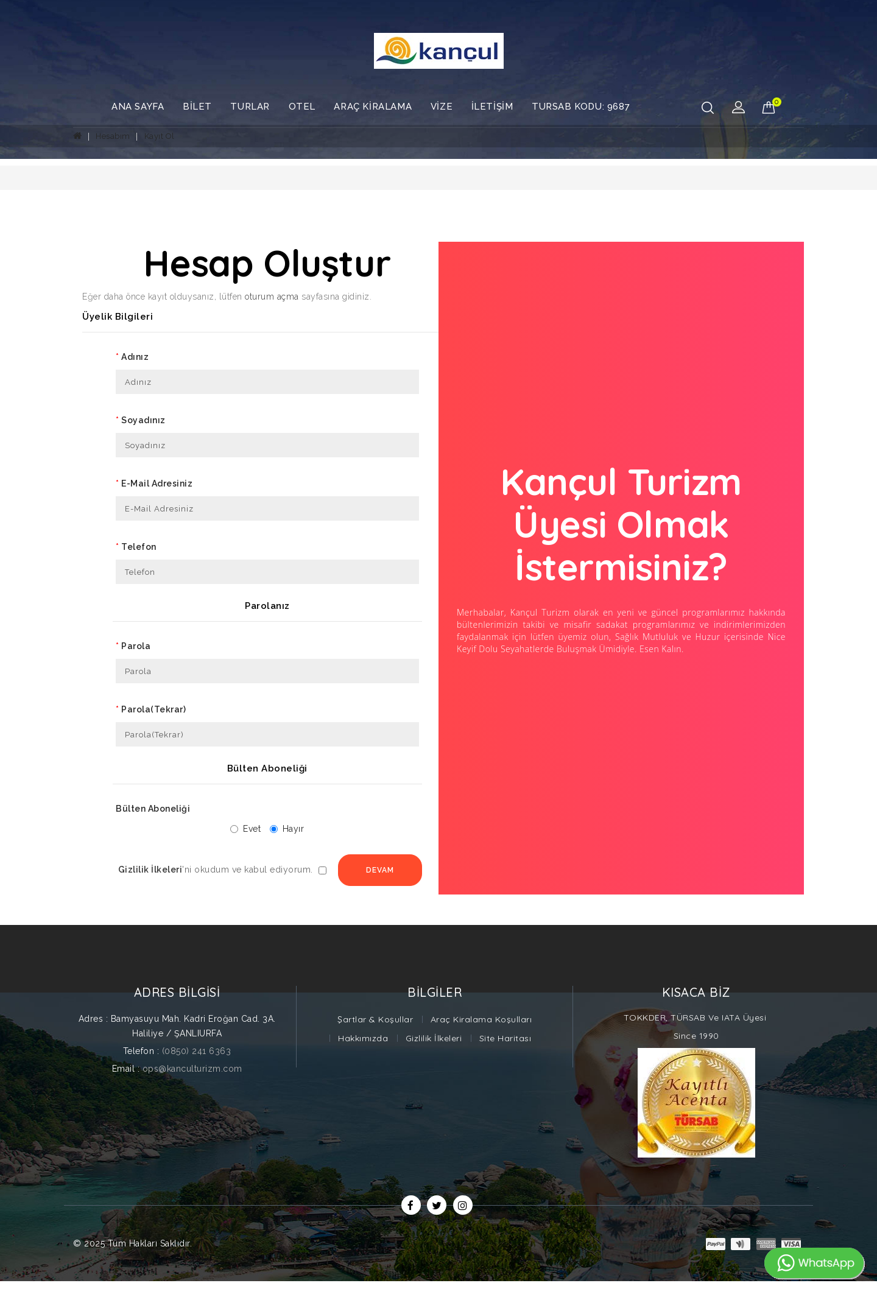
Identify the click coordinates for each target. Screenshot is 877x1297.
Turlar (250, 106)
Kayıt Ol (159, 136)
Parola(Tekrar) (153, 709)
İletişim (492, 106)
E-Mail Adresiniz (156, 483)
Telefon (139, 547)
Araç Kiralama (373, 106)
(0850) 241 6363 (196, 1067)
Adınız (135, 357)
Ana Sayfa (137, 106)
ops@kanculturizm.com (192, 1084)
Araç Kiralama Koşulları (481, 1035)
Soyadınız (143, 420)
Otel (302, 106)
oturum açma (272, 296)
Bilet (197, 106)
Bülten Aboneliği (153, 809)
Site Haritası (505, 1054)
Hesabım (113, 136)
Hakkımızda (363, 1054)
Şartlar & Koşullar (375, 1035)
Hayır (280, 829)
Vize (442, 106)
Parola (135, 646)
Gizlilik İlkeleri (434, 1054)
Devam (261, 886)
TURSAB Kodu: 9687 (581, 106)
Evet (239, 829)
